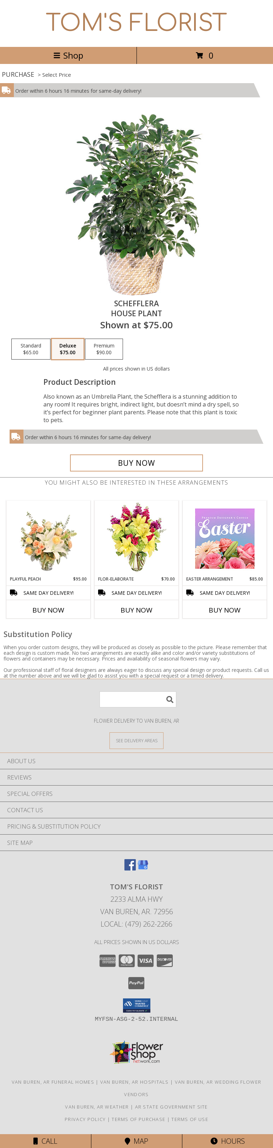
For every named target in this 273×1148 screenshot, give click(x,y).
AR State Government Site (171, 1107)
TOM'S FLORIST (136, 23)
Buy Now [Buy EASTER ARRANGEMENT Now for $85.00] (225, 610)
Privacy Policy (85, 1119)
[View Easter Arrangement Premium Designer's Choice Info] (225, 538)
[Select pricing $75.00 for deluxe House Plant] (68, 349)
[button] (136, 1005)
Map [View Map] (136, 1141)
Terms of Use (189, 1119)
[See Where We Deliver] (136, 740)
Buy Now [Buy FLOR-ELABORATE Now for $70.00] (136, 610)
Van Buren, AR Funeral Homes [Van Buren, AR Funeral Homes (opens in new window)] (53, 1082)
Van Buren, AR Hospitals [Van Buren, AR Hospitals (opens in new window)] (134, 1082)
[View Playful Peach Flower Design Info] (48, 538)
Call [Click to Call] (45, 1141)
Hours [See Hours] (227, 1141)
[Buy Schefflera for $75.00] (136, 462)
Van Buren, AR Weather (97, 1107)
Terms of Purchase (138, 1119)
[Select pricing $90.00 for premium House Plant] (104, 349)
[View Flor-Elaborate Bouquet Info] (136, 538)
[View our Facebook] (130, 868)
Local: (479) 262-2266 (136, 924)
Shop (68, 55)
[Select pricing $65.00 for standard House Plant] (31, 349)
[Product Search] (138, 699)
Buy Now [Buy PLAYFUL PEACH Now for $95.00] (48, 610)
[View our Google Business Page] (143, 868)
